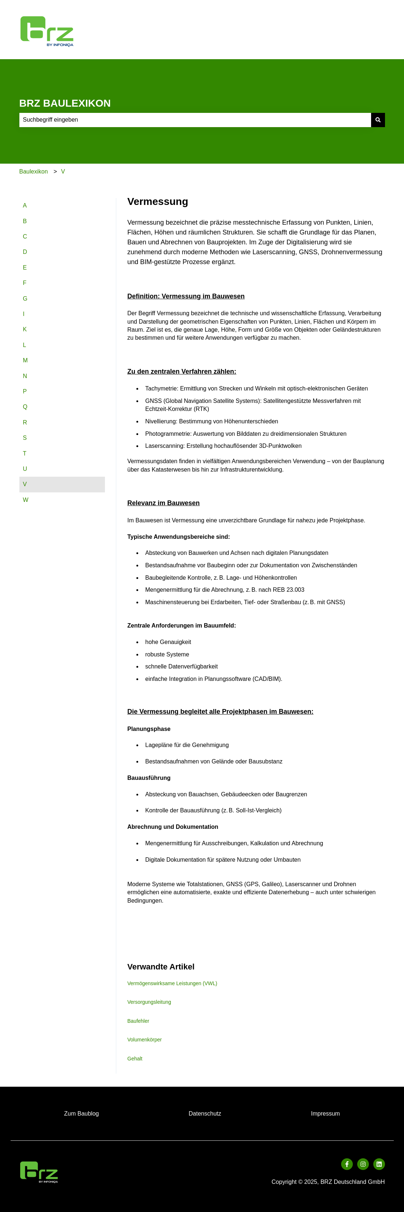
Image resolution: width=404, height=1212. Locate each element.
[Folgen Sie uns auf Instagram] (363, 1164)
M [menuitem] (25, 360)
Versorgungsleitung (149, 1002)
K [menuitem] (25, 329)
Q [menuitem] (25, 407)
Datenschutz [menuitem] (205, 1113)
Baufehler (138, 1021)
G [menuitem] (25, 299)
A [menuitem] (25, 205)
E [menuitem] (25, 267)
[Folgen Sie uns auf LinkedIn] (379, 1164)
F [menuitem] (25, 283)
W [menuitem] (26, 500)
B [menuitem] (25, 221)
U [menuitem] (25, 469)
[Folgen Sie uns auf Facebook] (347, 1164)
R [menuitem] (25, 422)
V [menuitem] (25, 484)
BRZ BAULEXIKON (65, 103)
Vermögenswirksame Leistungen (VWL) (172, 983)
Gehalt (134, 1059)
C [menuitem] (25, 236)
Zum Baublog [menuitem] (81, 1113)
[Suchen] (378, 120)
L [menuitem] (24, 345)
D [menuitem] (25, 252)
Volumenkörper (144, 1040)
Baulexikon (33, 171)
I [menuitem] (23, 314)
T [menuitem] (25, 453)
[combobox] (195, 120)
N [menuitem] (25, 376)
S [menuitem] (25, 438)
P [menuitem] (25, 391)
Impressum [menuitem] (325, 1113)
